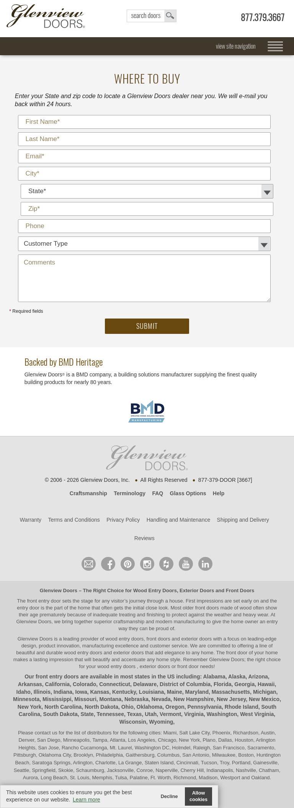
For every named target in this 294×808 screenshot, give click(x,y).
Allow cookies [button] (198, 796)
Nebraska (136, 699)
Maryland (196, 692)
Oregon (175, 707)
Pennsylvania (205, 707)
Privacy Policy (123, 520)
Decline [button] (169, 796)
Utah (151, 714)
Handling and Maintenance (179, 520)
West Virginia (257, 714)
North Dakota (101, 707)
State (87, 714)
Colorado (84, 684)
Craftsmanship (88, 493)
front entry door (44, 601)
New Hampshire (193, 699)
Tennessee (110, 714)
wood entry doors (83, 652)
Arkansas (30, 684)
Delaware (145, 684)
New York (30, 707)
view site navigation (236, 46)
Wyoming (161, 722)
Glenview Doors (58, 590)
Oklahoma (150, 707)
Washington (222, 714)
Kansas (99, 692)
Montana (111, 699)
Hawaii (266, 684)
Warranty (30, 520)
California (57, 684)
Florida (223, 684)
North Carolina (63, 707)
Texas (134, 714)
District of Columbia (185, 684)
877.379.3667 (262, 17)
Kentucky (124, 692)
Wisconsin (132, 722)
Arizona (258, 676)
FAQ (157, 493)
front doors (207, 608)
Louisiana (151, 692)
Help (218, 493)
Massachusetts (231, 692)
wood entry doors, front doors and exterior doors (159, 639)
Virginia (194, 714)
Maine (174, 692)
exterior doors (128, 652)
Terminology (129, 493)
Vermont (170, 714)
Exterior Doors (197, 590)
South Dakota (60, 714)
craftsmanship (128, 621)
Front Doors (240, 590)
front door (237, 652)
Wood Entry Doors (155, 590)
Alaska (236, 676)
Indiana (63, 692)
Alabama (214, 676)
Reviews (144, 538)
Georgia (244, 684)
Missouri (85, 699)
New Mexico (264, 699)
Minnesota (26, 699)
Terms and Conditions (74, 520)
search (151, 16)
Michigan (264, 692)
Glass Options (188, 493)
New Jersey (231, 699)
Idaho (23, 692)
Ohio (127, 707)
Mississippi (56, 699)
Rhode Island (241, 707)
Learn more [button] (86, 800)
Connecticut (114, 684)
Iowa (81, 692)
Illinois (42, 692)
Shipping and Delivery (243, 520)
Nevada (161, 699)
